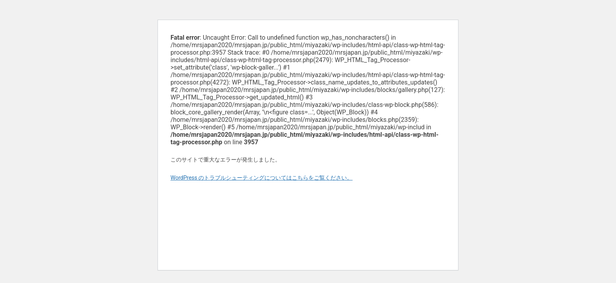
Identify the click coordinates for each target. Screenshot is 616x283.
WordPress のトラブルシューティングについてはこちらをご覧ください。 (261, 178)
